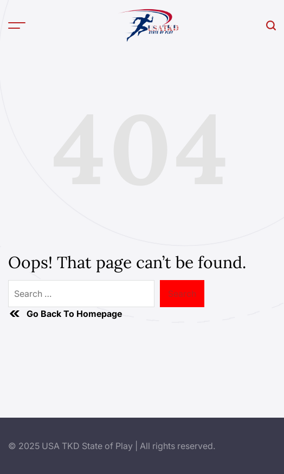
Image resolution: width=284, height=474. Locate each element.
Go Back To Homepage (65, 313)
